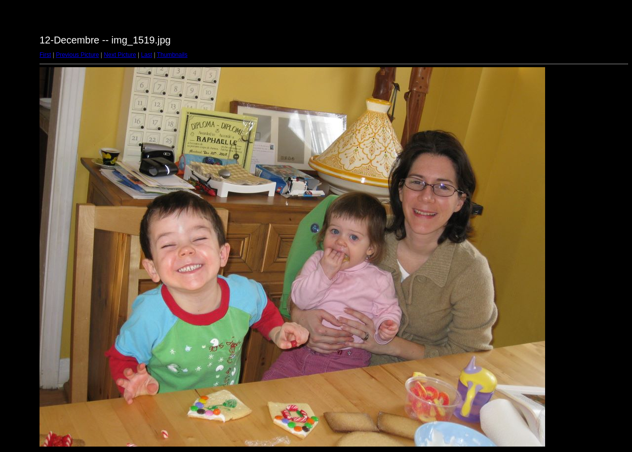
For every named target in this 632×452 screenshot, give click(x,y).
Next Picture (120, 54)
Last (146, 54)
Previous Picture (77, 54)
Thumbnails (172, 54)
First (45, 54)
